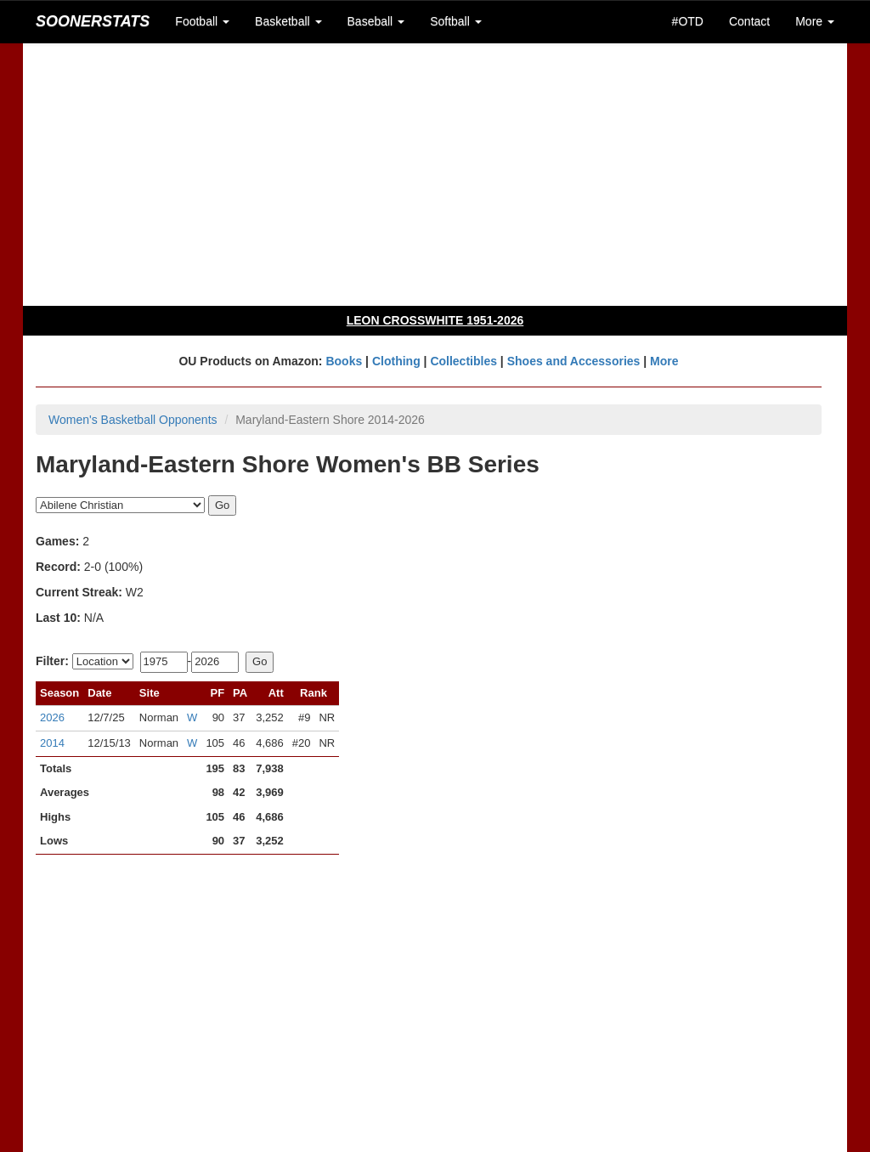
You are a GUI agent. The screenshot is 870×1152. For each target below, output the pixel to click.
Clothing (396, 361)
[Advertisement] (435, 174)
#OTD (687, 21)
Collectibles (463, 361)
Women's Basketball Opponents (133, 419)
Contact (749, 21)
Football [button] (202, 21)
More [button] (814, 21)
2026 (52, 717)
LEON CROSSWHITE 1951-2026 (435, 320)
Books (343, 361)
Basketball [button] (288, 21)
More (664, 361)
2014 (52, 743)
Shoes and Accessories (574, 361)
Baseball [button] (376, 21)
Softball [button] (456, 21)
